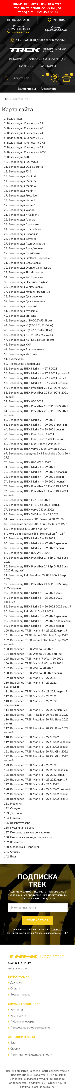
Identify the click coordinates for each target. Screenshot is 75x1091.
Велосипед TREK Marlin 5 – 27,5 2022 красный (40, 742)
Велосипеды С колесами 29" (25, 147)
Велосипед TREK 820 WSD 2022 (30, 462)
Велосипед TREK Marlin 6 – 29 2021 (33, 678)
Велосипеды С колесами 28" (25, 123)
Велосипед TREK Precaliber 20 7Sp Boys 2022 (39, 714)
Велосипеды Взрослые (23, 234)
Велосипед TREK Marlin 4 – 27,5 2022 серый (39, 794)
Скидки (15, 808)
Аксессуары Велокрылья (25, 364)
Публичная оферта (22, 827)
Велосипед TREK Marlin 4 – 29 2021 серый (36, 476)
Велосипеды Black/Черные (26, 248)
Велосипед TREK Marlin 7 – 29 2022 (32, 538)
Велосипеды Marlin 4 (22, 176)
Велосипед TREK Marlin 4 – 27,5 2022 (34, 784)
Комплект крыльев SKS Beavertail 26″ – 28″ (37, 533)
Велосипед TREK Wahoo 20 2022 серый (36, 673)
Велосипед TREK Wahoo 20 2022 (31, 668)
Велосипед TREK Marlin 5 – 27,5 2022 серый (39, 746)
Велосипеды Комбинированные (29, 291)
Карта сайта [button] (18, 1015)
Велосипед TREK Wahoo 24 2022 (31, 649)
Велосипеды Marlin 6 (22, 186)
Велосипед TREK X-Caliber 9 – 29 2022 (33, 514)
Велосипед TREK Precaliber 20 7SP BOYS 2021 (38, 406)
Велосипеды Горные (22, 219)
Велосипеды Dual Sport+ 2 (26, 166)
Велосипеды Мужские (23, 311)
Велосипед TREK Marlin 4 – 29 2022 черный (38, 779)
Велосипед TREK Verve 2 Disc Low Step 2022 (37, 448)
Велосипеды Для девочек (25, 296)
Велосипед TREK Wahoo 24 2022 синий (36, 654)
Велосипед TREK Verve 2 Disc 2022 (31, 509)
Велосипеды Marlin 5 (22, 181)
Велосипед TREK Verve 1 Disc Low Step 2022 (39, 635)
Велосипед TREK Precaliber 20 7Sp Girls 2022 (39, 751)
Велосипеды (27, 88)
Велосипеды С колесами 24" (25, 133)
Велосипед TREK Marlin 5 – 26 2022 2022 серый (40, 606)
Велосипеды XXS (20, 344)
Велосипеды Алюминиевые (26, 349)
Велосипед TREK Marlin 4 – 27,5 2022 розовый (40, 789)
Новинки (26, 66)
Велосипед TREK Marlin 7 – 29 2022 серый (36, 548)
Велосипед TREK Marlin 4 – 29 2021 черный (37, 481)
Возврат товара (20, 823)
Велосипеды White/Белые (26, 287)
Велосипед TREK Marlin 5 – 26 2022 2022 (35, 593)
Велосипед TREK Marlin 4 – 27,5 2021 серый (37, 378)
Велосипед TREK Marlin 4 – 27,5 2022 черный (39, 799)
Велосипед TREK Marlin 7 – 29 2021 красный (38, 424)
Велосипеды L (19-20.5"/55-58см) (30, 320)
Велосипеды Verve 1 (22, 200)
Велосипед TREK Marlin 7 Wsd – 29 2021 (36, 658)
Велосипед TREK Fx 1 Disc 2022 (29, 500)
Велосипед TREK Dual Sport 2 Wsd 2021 (35, 444)
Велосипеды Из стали (23, 354)
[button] (18, 32)
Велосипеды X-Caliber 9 (24, 215)
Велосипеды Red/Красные (26, 277)
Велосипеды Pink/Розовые (26, 272)
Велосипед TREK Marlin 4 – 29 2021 (32, 467)
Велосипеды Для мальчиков (27, 301)
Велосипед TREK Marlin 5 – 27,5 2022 (34, 737)
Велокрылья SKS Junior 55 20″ (28, 529)
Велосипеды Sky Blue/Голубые (28, 282)
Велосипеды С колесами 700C (26, 152)
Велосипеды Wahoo (22, 210)
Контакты (48, 66)
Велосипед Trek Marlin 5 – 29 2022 (31, 611)
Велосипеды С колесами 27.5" (26, 142)
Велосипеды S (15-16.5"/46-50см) (30, 330)
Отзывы (15, 851)
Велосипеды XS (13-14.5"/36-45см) (31, 339)
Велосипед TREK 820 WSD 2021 (30, 553)
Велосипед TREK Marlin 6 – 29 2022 (33, 696)
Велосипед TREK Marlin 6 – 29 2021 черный (38, 691)
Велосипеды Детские (22, 239)
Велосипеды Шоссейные (25, 229)
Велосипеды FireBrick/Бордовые (30, 258)
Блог (13, 856)
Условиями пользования (48, 933)
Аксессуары (49, 88)
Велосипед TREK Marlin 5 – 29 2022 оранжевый (40, 621)
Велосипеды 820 (18, 157)
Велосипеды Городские (24, 224)
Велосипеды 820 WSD (23, 162)
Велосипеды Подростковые (27, 243)
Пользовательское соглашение (30, 832)
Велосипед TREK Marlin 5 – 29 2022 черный (38, 630)
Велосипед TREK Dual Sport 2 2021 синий (36, 439)
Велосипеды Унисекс (22, 315)
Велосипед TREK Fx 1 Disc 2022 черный (34, 505)
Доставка (16, 813)
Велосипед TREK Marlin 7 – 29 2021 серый (36, 429)
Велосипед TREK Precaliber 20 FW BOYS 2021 (38, 388)
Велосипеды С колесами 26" (25, 138)
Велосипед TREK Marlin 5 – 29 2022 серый (36, 626)
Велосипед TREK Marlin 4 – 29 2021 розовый (38, 472)
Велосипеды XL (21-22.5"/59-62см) (31, 335)
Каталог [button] (15, 59)
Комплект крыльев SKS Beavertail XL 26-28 (36, 519)
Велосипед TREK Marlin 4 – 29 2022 (33, 765)
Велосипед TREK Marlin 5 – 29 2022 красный (38, 616)
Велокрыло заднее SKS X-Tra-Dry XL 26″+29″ (38, 524)
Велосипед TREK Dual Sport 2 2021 (31, 434)
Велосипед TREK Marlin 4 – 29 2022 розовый (39, 770)
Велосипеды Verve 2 (22, 205)
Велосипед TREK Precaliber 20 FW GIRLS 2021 (38, 486)
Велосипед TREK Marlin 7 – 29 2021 (32, 420)
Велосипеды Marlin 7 (22, 190)
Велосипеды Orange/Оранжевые (30, 267)
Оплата (15, 818)
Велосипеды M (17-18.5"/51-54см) (31, 325)
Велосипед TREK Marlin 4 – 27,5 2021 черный (38, 383)
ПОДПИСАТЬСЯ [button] (37, 920)
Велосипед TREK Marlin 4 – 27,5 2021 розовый (39, 373)
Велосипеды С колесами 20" (25, 128)
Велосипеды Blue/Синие (24, 253)
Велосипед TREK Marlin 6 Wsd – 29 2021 (36, 663)
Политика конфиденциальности (31, 837)
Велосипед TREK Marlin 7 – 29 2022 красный (38, 543)
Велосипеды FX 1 (20, 171)
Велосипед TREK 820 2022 (26, 401)
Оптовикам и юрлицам (47, 59)
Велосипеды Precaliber (23, 195)
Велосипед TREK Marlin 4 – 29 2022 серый (37, 775)
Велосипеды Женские (23, 306)
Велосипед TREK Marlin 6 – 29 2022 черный (38, 710)
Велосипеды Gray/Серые (25, 263)
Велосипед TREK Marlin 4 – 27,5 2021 (33, 368)
